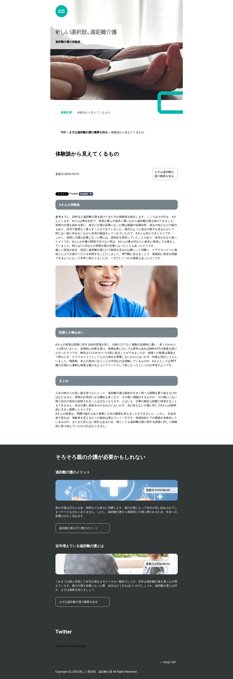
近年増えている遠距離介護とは (79, 546)
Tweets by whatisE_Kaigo (71, 646)
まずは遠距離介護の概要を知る (164, 174)
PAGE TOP (169, 662)
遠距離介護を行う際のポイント (78, 528)
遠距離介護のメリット (72, 472)
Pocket (74, 193)
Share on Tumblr (86, 194)
